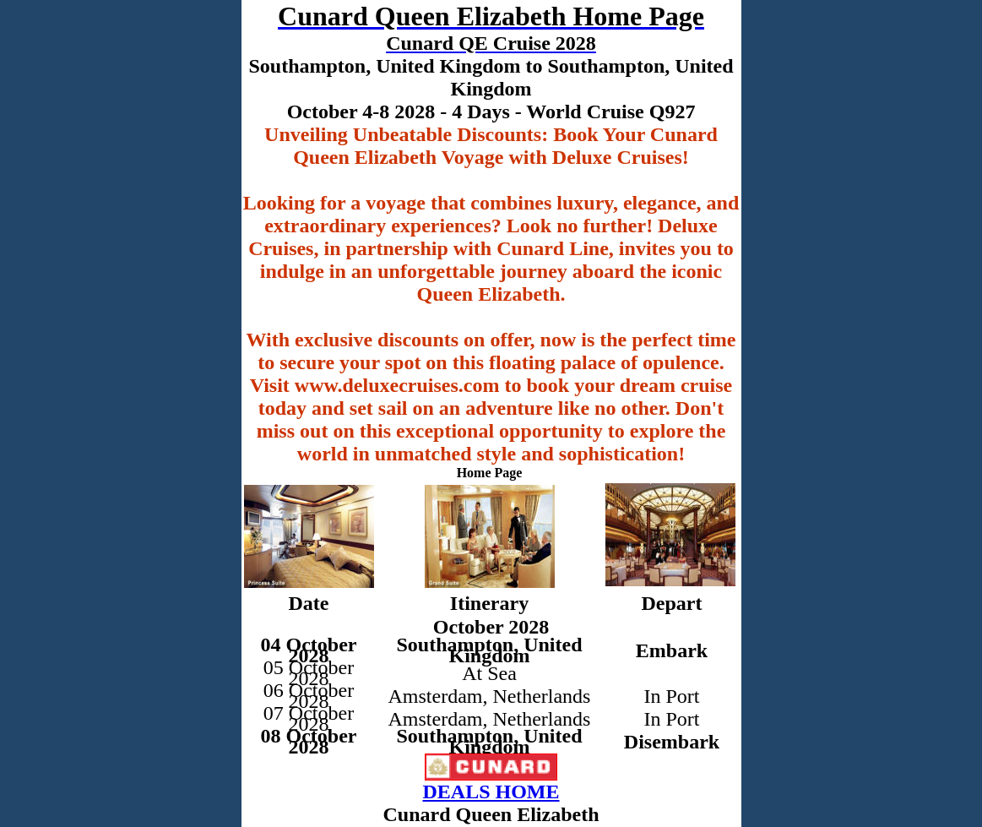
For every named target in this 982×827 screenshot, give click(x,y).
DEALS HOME (490, 792)
